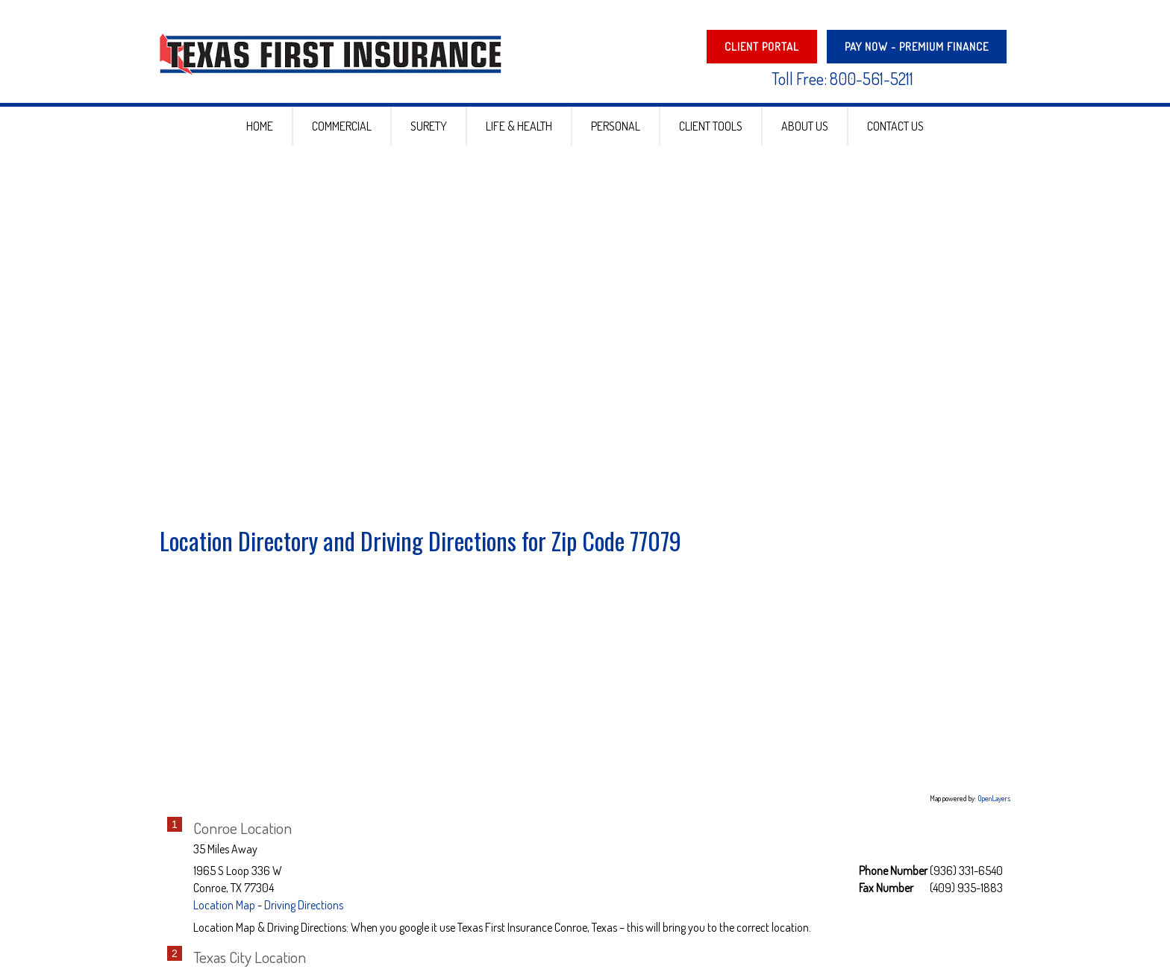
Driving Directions (303, 920)
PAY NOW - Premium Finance (917, 47)
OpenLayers (993, 813)
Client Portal (762, 47)
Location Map (224, 920)
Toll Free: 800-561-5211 (842, 78)
